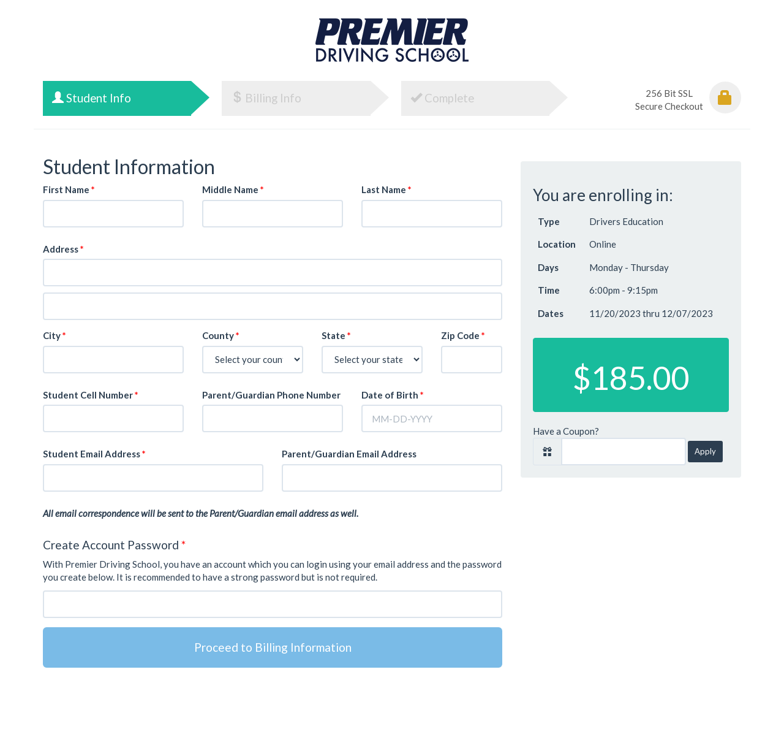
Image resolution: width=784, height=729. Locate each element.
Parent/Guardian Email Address (349, 453)
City (54, 335)
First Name (69, 189)
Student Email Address (94, 453)
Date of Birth (392, 394)
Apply (705, 451)
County (220, 335)
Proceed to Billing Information (273, 647)
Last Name (386, 189)
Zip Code (463, 335)
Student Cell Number (90, 394)
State (336, 335)
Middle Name (233, 189)
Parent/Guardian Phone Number (271, 394)
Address (63, 248)
